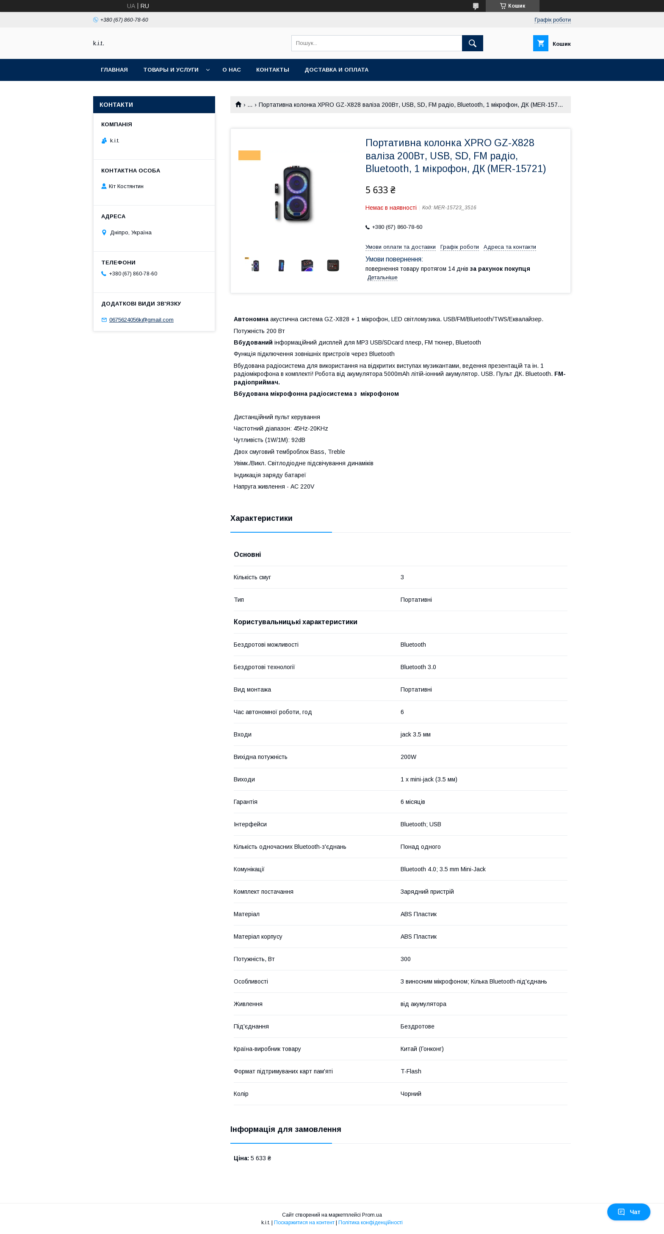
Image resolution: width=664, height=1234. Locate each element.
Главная (114, 70)
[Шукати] (472, 43)
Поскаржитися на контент (304, 1223)
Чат (628, 1212)
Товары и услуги (171, 70)
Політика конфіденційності (370, 1223)
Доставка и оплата (336, 70)
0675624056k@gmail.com (141, 320)
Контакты (272, 70)
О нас (231, 70)
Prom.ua (372, 1215)
